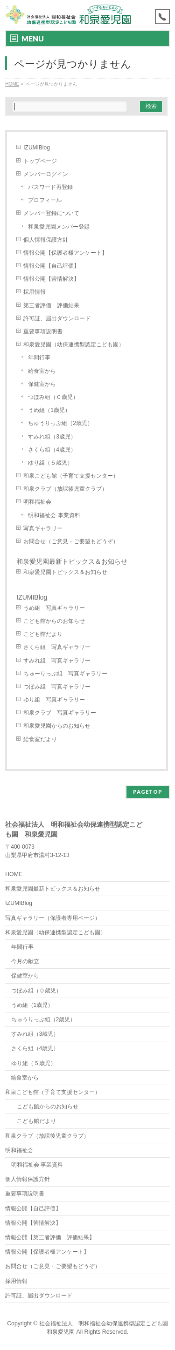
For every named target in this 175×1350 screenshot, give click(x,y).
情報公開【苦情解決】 (51, 279)
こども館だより (43, 634)
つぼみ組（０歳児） (53, 397)
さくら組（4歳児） (52, 449)
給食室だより (40, 739)
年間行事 (39, 357)
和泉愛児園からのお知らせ (57, 725)
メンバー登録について (51, 213)
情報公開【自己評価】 (51, 266)
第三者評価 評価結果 (51, 305)
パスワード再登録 (50, 187)
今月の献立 (25, 961)
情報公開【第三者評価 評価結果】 (50, 1237)
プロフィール (45, 200)
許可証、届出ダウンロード (57, 318)
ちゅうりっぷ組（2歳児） (60, 423)
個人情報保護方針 (45, 239)
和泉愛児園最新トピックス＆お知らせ (71, 561)
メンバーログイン (45, 174)
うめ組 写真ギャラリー (54, 608)
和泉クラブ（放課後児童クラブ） (65, 489)
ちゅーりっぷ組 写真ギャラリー (65, 673)
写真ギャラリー (43, 528)
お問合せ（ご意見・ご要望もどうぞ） (71, 541)
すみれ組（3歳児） (52, 436)
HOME (13, 874)
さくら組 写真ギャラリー (57, 647)
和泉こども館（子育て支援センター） (71, 475)
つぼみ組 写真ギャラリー (57, 686)
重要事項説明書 (43, 331)
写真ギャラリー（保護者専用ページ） (52, 918)
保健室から (42, 384)
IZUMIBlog (36, 147)
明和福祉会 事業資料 (54, 515)
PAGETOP (147, 792)
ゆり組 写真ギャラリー (54, 699)
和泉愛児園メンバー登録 (59, 226)
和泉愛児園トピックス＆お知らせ (65, 572)
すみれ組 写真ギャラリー (57, 660)
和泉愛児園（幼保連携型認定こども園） (76, 344)
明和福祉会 (37, 502)
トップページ (40, 161)
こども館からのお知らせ (54, 621)
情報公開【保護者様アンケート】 (65, 253)
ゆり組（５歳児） (50, 462)
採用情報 (34, 292)
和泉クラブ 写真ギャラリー (59, 712)
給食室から (42, 371)
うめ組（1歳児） (49, 410)
